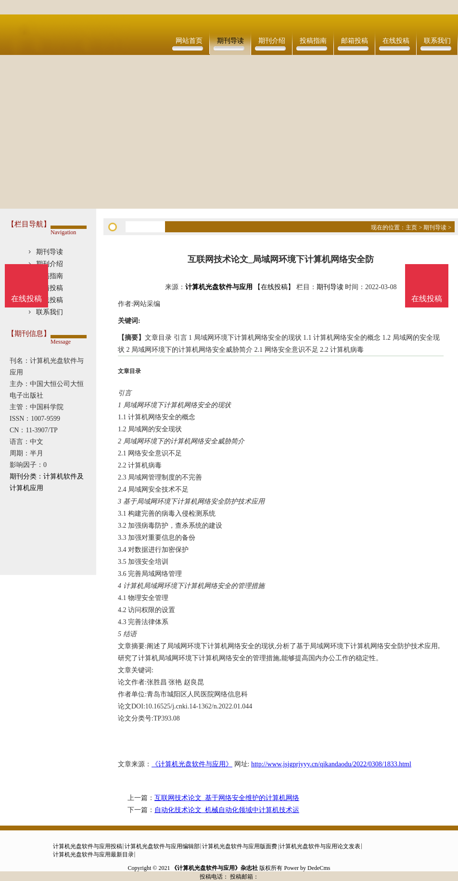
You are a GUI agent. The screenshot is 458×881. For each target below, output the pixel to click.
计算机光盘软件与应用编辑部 (162, 846)
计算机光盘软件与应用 (219, 287)
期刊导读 (230, 40)
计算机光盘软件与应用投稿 (87, 846)
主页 (411, 227)
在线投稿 (395, 40)
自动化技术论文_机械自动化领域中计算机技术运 (226, 810)
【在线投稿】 (274, 287)
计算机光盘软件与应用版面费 (239, 846)
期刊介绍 (271, 40)
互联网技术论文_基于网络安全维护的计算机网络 (226, 797)
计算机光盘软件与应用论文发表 (320, 846)
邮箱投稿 (354, 40)
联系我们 (437, 40)
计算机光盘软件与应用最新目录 (93, 854)
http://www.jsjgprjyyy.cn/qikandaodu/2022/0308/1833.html (331, 764)
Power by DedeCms (307, 868)
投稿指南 (313, 40)
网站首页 (189, 40)
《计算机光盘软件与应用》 (192, 764)
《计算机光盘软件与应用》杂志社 (214, 868)
